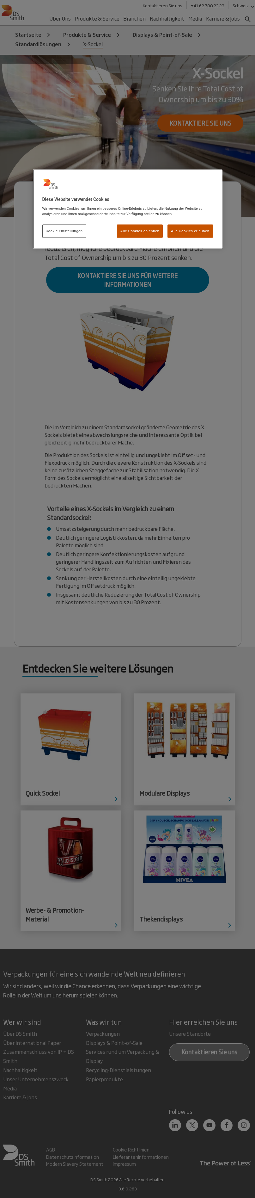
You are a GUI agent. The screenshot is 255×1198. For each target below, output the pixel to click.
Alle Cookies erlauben (190, 230)
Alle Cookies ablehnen (140, 230)
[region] (127, 209)
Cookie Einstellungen (64, 230)
